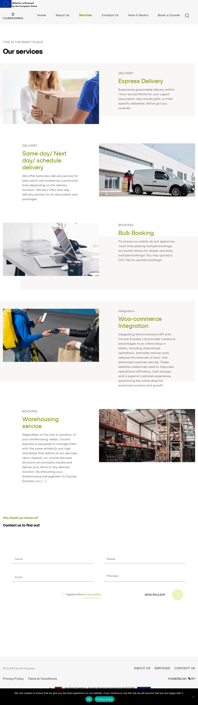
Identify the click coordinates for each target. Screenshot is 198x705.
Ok (89, 699)
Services (85, 15)
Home (41, 15)
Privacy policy (104, 699)
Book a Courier (169, 15)
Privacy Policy (13, 678)
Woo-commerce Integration (140, 322)
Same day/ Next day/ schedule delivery (44, 160)
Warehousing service (40, 422)
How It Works (138, 15)
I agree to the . (84, 595)
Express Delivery (140, 80)
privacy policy (92, 594)
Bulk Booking (136, 232)
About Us (62, 15)
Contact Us (110, 15)
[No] (193, 697)
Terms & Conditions (42, 678)
